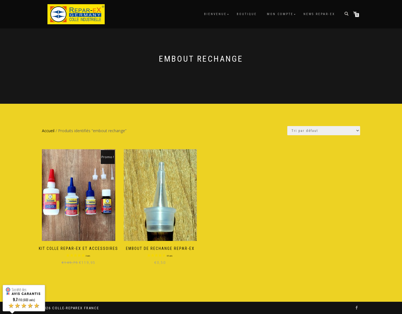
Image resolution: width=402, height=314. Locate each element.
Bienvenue (215, 14)
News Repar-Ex (319, 14)
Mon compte (280, 14)
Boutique (247, 14)
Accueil (48, 130)
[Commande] (323, 130)
